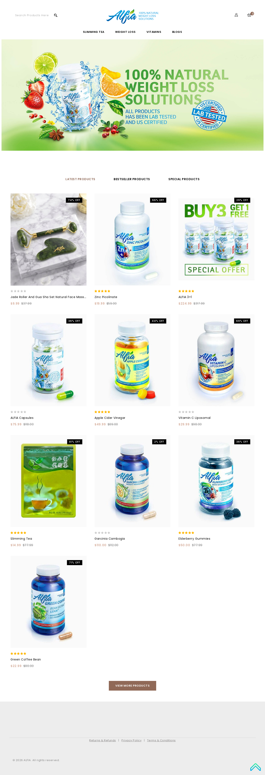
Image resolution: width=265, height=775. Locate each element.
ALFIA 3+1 (185, 297)
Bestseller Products (132, 179)
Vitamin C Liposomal (194, 418)
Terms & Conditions (161, 740)
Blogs (177, 32)
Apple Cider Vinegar (110, 418)
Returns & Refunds (102, 740)
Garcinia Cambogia (110, 539)
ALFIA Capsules (22, 418)
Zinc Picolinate (106, 297)
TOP (255, 766)
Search (56, 15)
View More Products (132, 686)
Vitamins (153, 32)
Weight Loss (125, 32)
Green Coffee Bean (26, 659)
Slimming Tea (93, 32)
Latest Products (80, 179)
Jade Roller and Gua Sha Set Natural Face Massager (51, 297)
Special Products (184, 179)
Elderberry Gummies (194, 539)
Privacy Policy (131, 740)
